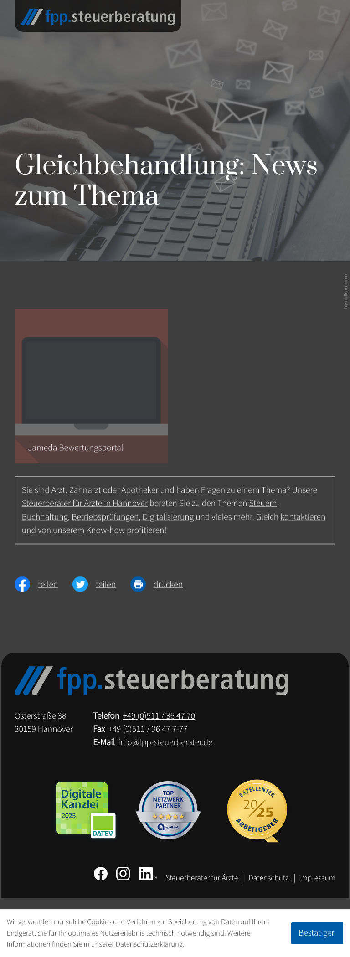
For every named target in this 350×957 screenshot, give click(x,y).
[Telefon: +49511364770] (159, 716)
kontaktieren (302, 521)
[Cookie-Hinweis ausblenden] (317, 933)
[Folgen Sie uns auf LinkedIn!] (148, 873)
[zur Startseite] (98, 17)
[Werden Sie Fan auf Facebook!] (101, 873)
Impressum (317, 878)
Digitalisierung (169, 521)
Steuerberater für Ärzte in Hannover (85, 507)
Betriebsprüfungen (105, 521)
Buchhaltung (45, 521)
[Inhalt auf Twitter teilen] (101, 589)
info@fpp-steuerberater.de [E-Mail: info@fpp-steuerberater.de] (165, 742)
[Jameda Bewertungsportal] (91, 391)
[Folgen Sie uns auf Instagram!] (123, 873)
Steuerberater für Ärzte (201, 878)
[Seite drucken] (163, 589)
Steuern (263, 507)
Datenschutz (268, 878)
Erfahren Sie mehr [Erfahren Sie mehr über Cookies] (213, 944)
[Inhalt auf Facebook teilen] (43, 589)
